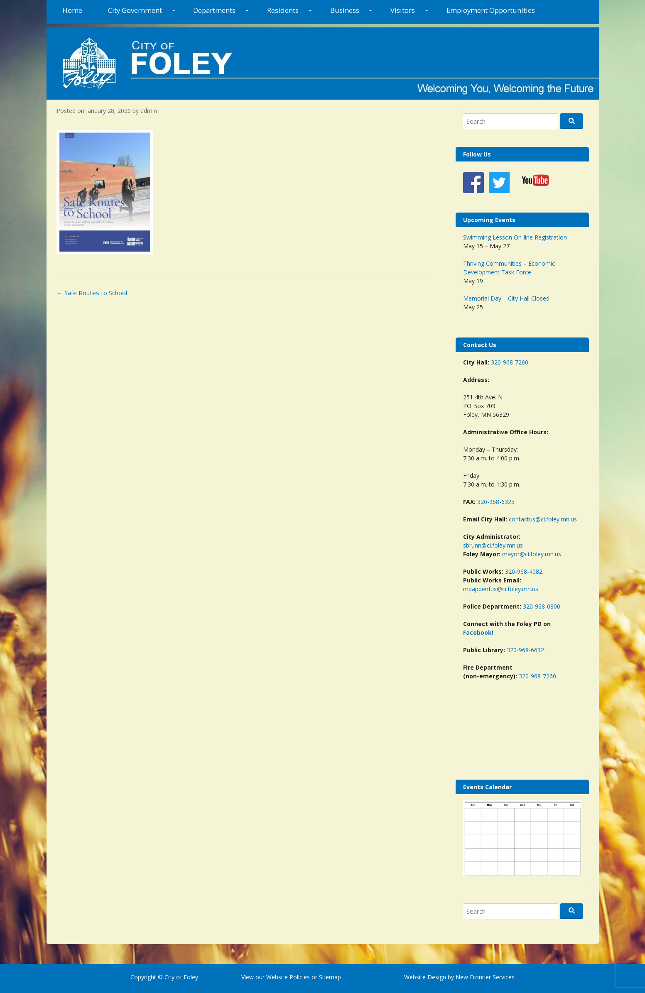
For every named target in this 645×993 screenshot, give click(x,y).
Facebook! (478, 632)
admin (148, 111)
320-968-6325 (496, 502)
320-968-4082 (523, 571)
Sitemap (329, 977)
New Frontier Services (485, 977)
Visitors (402, 10)
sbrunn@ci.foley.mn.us (493, 545)
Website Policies (288, 977)
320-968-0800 (541, 606)
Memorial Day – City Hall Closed (506, 298)
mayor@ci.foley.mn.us (531, 554)
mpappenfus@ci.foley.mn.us (500, 589)
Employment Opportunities (490, 10)
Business (344, 10)
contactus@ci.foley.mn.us (543, 519)
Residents (283, 10)
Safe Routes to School (91, 293)
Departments (214, 10)
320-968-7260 (509, 362)
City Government (135, 10)
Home (72, 10)
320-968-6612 (525, 650)
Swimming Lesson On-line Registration (515, 237)
